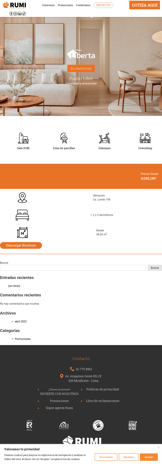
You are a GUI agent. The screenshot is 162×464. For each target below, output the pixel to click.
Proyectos (103, 5)
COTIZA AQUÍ (144, 5)
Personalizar (106, 457)
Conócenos (48, 5)
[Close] (158, 447)
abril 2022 (21, 321)
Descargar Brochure (21, 245)
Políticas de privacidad (102, 389)
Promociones (65, 5)
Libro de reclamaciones (102, 401)
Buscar (4, 262)
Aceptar (149, 457)
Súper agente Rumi (59, 408)
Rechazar (128, 457)
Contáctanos (83, 5)
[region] (81, 454)
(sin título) (14, 286)
